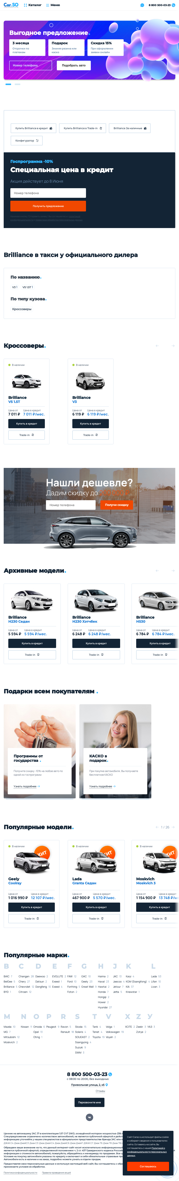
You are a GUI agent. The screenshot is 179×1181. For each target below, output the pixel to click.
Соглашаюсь (148, 1166)
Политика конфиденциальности (20, 1172)
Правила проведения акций (56, 1172)
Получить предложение (48, 206)
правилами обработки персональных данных (58, 219)
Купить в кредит (26, 423)
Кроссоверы (21, 309)
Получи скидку (116, 505)
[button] (8, 84)
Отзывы (100, 1091)
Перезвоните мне (89, 1102)
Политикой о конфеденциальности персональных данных (147, 1151)
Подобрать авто (74, 65)
